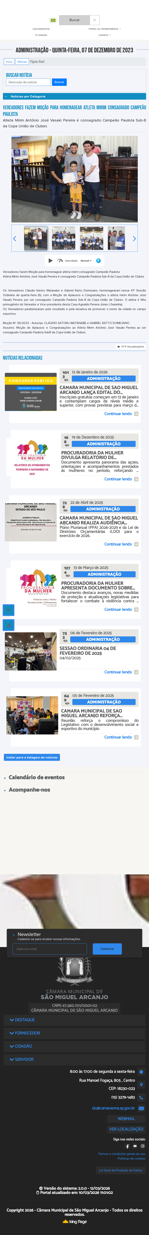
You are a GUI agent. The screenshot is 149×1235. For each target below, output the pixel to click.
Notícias (22, 62)
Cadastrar (107, 949)
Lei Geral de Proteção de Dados (120, 1170)
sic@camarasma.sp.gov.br (113, 1108)
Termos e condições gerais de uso (121, 1154)
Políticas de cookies (131, 1158)
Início (9, 62)
